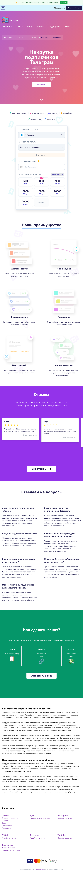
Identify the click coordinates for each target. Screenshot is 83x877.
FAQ (29, 26)
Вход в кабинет (74, 8)
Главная (5, 814)
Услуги (7, 26)
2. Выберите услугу (27, 141)
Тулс (19, 26)
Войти (63, 2)
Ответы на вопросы (10, 816)
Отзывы (40, 26)
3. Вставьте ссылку (29, 160)
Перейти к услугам (64, 817)
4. (30, 173)
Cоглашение (7, 824)
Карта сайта (8, 807)
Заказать (41, 84)
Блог (67, 26)
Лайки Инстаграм (9, 846)
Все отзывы (41, 468)
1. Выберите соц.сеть (28, 128)
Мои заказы (59, 8)
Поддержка (54, 26)
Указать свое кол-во (56, 173)
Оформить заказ (41, 674)
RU (3, 8)
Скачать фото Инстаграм (40, 817)
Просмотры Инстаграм (11, 849)
